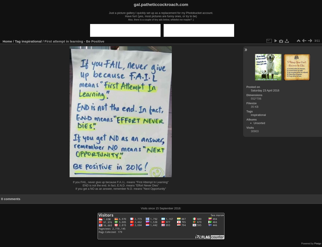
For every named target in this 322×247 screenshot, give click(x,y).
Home (7, 41)
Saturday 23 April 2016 (265, 90)
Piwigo (317, 243)
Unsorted (259, 123)
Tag (18, 41)
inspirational (32, 41)
